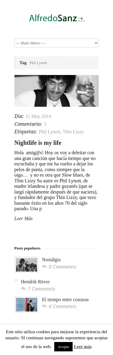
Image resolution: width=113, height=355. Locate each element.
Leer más (83, 346)
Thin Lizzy (73, 131)
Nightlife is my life (37, 142)
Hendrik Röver (35, 281)
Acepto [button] (63, 346)
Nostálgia (51, 259)
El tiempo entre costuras (65, 299)
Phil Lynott (50, 131)
